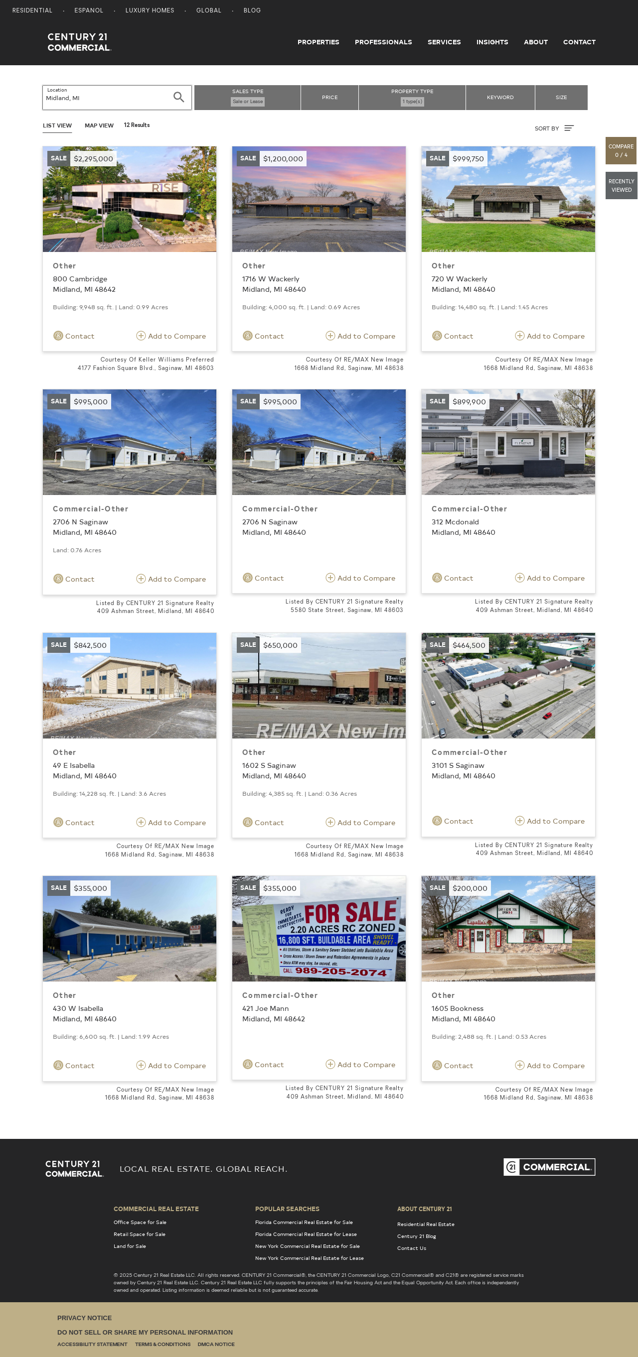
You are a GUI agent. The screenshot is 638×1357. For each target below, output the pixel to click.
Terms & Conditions (162, 1345)
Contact (579, 42)
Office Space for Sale (140, 1222)
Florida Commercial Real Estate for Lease (306, 1234)
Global (209, 11)
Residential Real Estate (426, 1224)
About (536, 42)
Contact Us (411, 1247)
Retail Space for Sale (139, 1234)
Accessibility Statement (92, 1345)
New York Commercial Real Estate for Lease (309, 1257)
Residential (32, 11)
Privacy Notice (84, 1318)
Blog (252, 11)
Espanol (89, 11)
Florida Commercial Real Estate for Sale (304, 1222)
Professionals (383, 42)
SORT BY (554, 128)
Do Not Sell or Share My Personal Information (145, 1332)
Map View (99, 125)
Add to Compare (171, 336)
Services (444, 42)
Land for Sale (130, 1245)
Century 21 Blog (416, 1236)
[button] (622, 150)
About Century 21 (424, 1208)
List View (57, 125)
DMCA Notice (216, 1345)
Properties (318, 42)
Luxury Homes (150, 11)
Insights (492, 42)
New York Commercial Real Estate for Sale (307, 1245)
